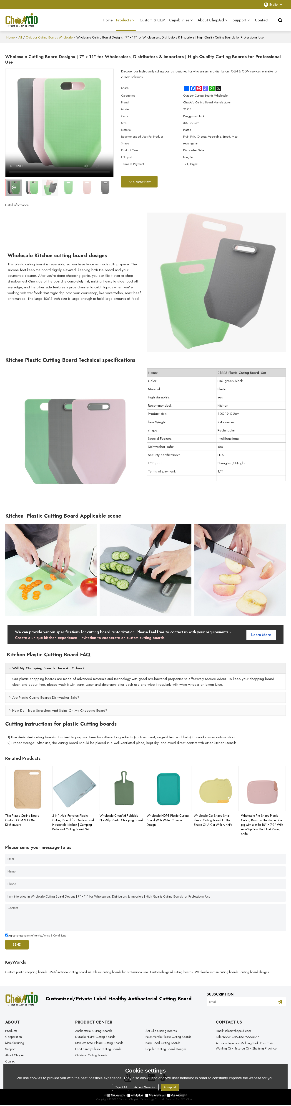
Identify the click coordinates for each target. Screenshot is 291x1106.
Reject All (121, 1087)
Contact (261, 20)
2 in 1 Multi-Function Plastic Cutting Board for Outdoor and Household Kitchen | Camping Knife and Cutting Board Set (73, 822)
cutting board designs (255, 971)
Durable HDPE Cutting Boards (95, 1037)
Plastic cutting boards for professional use (120, 971)
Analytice (135, 1095)
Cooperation (13, 1037)
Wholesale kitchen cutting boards (216, 971)
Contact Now (142, 181)
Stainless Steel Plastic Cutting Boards (99, 1043)
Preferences (155, 1095)
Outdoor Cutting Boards (91, 1055)
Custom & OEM (153, 20)
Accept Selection (145, 1087)
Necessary (116, 1095)
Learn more (261, 634)
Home (108, 20)
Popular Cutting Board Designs (166, 1049)
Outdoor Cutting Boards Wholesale (49, 37)
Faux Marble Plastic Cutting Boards (169, 1037)
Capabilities (179, 20)
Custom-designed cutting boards (171, 971)
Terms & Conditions (54, 935)
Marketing (175, 1095)
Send (17, 944)
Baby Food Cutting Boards (163, 1043)
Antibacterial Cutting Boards (93, 1031)
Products (126, 24)
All (20, 37)
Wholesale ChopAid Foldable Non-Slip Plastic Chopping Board (121, 817)
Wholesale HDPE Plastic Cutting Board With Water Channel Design (168, 819)
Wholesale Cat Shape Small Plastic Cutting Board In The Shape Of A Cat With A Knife (213, 819)
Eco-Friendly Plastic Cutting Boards (98, 1049)
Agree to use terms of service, (35, 935)
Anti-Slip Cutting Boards (161, 1031)
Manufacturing (14, 1043)
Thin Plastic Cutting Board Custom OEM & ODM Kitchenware (22, 819)
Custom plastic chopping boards (26, 971)
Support (239, 20)
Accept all (169, 1087)
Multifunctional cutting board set (70, 971)
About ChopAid (211, 20)
